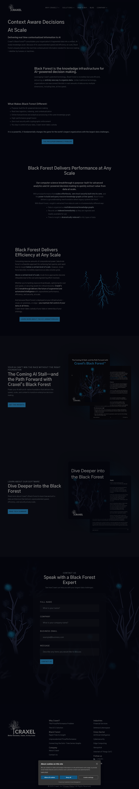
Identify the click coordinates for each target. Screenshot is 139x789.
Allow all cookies (49, 777)
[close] (96, 763)
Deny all (68, 777)
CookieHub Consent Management (72, 782)
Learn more (44, 772)
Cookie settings (88, 777)
